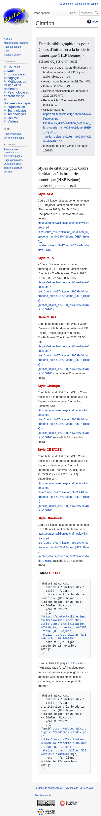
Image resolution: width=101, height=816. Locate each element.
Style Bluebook (50, 518)
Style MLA (46, 258)
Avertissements (43, 795)
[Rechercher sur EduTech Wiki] (89, 12)
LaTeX (73, 663)
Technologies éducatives (15, 115)
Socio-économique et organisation (17, 105)
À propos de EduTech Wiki (79, 787)
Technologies (17, 110)
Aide (92, 22)
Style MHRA (47, 317)
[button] (5, 66)
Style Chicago (49, 386)
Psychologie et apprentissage (16, 94)
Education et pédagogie (14, 76)
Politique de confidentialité (49, 787)
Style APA (45, 194)
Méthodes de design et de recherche (15, 85)
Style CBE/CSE (50, 450)
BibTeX (55, 573)
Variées (13, 121)
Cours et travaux (12, 68)
